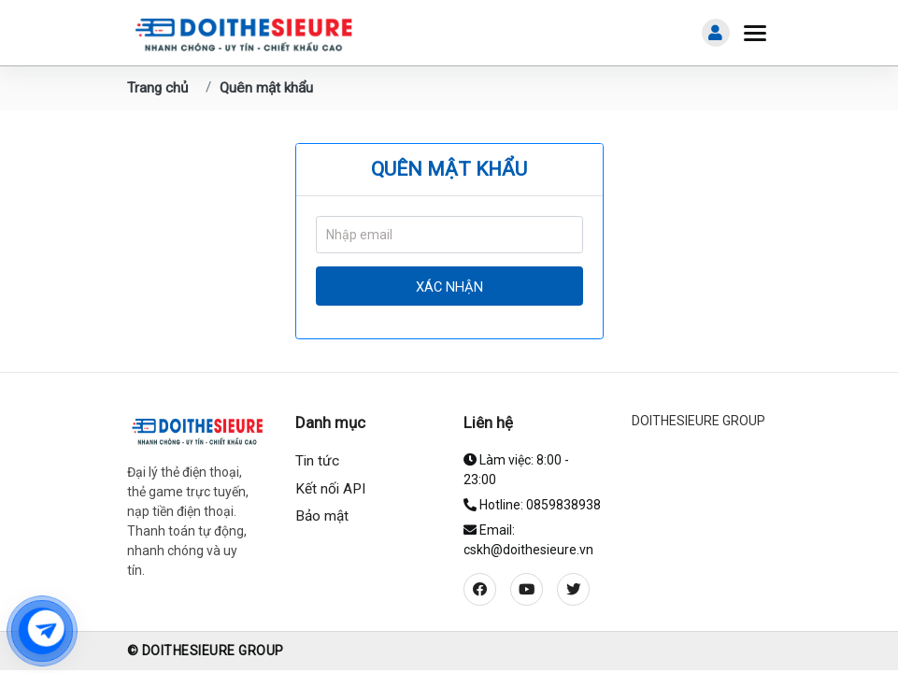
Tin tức (317, 460)
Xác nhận (449, 287)
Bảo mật (322, 516)
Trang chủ (157, 87)
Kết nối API (330, 488)
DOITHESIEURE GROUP (698, 420)
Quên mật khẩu (266, 87)
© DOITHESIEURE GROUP (205, 650)
